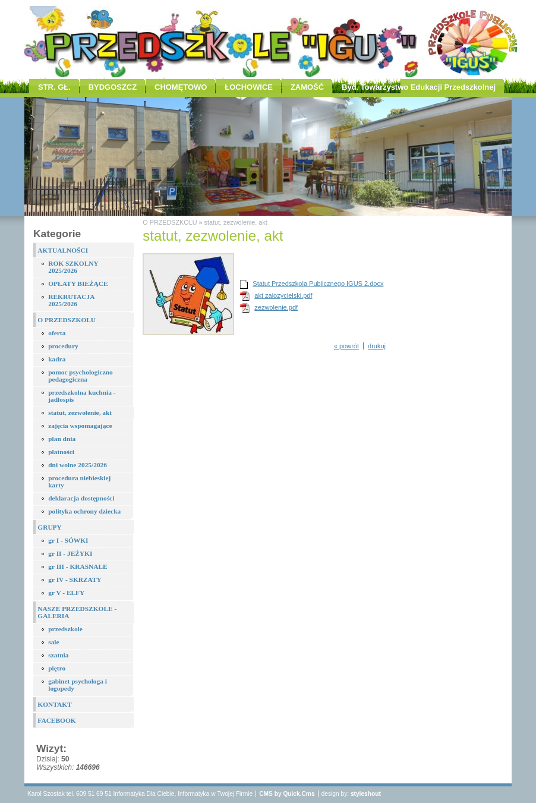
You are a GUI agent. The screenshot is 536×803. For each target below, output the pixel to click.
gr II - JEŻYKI (70, 553)
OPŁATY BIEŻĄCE (78, 283)
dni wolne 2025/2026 (77, 464)
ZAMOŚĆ (307, 87)
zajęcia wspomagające (80, 425)
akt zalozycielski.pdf (283, 295)
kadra (56, 359)
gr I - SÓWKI (68, 540)
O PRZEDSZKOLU (66, 319)
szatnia (58, 655)
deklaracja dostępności (81, 498)
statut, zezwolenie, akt (80, 412)
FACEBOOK (56, 720)
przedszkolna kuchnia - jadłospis (81, 396)
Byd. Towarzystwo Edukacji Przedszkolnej (419, 87)
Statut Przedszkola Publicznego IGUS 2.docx (318, 283)
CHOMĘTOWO (181, 87)
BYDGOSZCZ (113, 87)
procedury (63, 345)
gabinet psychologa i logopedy (77, 685)
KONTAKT (54, 704)
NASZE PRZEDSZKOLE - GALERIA (76, 612)
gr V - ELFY (66, 592)
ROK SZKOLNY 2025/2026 (73, 267)
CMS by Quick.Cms (286, 794)
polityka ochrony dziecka (84, 511)
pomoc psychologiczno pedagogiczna (80, 376)
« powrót (346, 345)
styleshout (366, 794)
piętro (56, 668)
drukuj (377, 345)
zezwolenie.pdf (276, 307)
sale (53, 641)
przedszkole (65, 628)
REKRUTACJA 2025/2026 (71, 300)
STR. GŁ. (54, 87)
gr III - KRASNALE (77, 566)
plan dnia (61, 438)
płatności (61, 451)
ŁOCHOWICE (249, 87)
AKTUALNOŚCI (62, 250)
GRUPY (49, 527)
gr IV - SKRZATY (75, 579)
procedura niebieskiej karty (79, 481)
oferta (56, 332)
